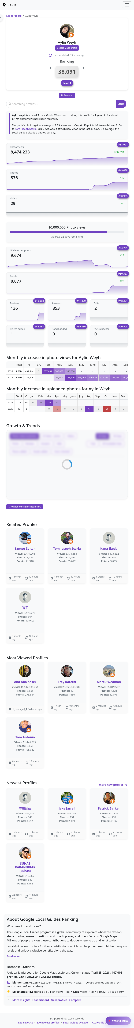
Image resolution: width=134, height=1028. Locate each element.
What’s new (118, 1021)
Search (121, 103)
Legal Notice (25, 1022)
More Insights (21, 1000)
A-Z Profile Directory (104, 1022)
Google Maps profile (67, 47)
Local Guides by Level (75, 1022)
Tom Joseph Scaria (25, 129)
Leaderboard (13, 15)
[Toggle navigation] (127, 4)
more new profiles (113, 785)
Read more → (15, 956)
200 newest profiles (48, 1022)
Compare (75, 1000)
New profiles (59, 1000)
